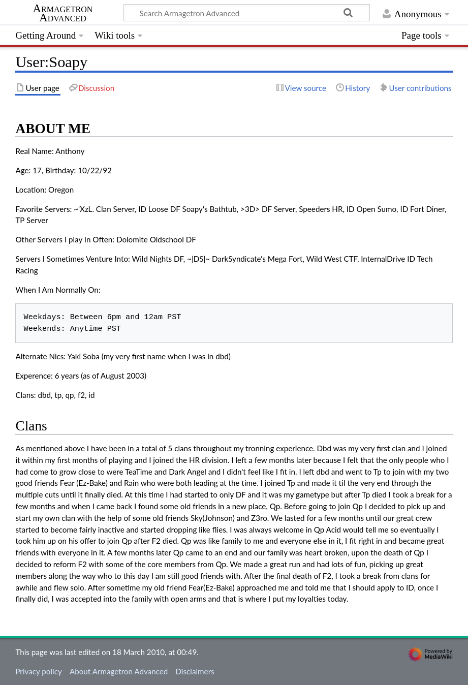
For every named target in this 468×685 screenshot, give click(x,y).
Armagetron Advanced (63, 13)
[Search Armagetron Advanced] (246, 13)
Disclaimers (194, 671)
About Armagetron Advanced (119, 671)
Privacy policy (38, 671)
